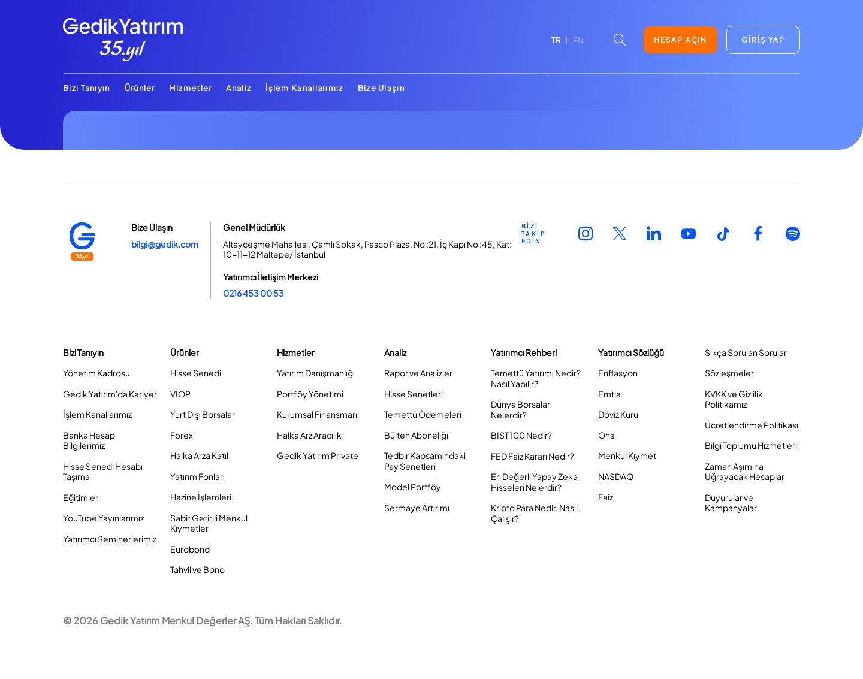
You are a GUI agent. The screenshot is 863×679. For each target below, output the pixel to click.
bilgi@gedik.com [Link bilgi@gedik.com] (164, 244)
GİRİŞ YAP (762, 39)
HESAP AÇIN (680, 39)
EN (578, 40)
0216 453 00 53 (253, 293)
